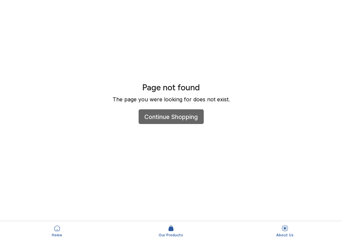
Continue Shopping (171, 116)
